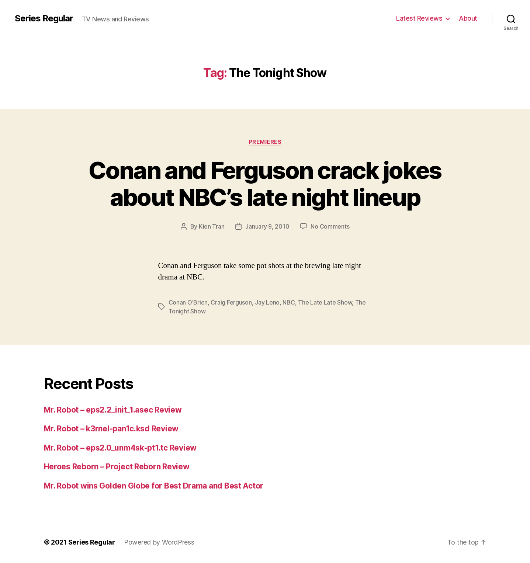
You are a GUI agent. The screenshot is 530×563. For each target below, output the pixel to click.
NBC (289, 302)
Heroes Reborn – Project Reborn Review (117, 466)
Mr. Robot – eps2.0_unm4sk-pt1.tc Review (120, 447)
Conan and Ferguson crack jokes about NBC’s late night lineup (265, 183)
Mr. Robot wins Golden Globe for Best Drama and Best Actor (154, 485)
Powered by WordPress (159, 542)
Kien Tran (212, 226)
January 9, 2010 (267, 226)
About (468, 18)
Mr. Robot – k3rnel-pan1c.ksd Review (111, 428)
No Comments (330, 226)
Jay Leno (267, 302)
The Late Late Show (325, 302)
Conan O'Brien (188, 302)
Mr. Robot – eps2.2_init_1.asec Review (113, 409)
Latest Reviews (419, 18)
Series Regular (44, 18)
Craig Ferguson (231, 302)
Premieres (265, 142)
